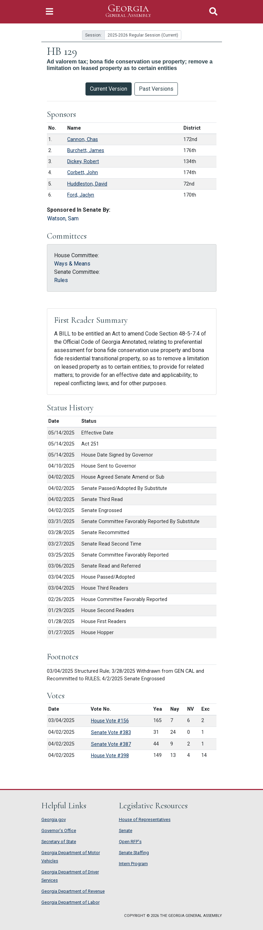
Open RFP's (130, 841)
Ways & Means (72, 263)
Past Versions (156, 89)
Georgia (128, 11)
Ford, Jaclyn (80, 195)
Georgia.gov (53, 819)
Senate (125, 830)
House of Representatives (145, 819)
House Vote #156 (110, 720)
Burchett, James (85, 150)
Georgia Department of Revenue (73, 891)
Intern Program (133, 863)
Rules (61, 280)
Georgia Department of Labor (70, 902)
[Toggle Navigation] (49, 12)
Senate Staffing (134, 852)
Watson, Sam (63, 218)
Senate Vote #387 (111, 744)
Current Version (108, 89)
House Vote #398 (110, 755)
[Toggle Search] (213, 12)
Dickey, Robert (83, 161)
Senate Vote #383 (111, 732)
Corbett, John (82, 173)
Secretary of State (58, 841)
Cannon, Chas (82, 139)
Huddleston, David (87, 184)
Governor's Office (58, 830)
